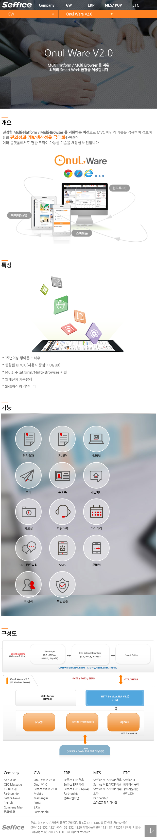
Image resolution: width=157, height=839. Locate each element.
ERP (91, 5)
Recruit (8, 803)
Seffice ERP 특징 (74, 785)
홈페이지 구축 (131, 785)
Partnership (11, 794)
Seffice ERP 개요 (74, 780)
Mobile (38, 794)
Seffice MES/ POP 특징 (107, 785)
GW (69, 5)
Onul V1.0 (40, 785)
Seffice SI (129, 780)
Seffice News (12, 798)
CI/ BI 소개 (10, 789)
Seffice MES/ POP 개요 (107, 780)
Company (46, 5)
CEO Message (13, 785)
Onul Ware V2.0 (79, 14)
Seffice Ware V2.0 (45, 789)
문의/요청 (9, 812)
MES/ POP (113, 5)
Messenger (41, 798)
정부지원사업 (71, 798)
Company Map (13, 807)
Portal (37, 803)
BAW (37, 807)
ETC (136, 5)
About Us (10, 780)
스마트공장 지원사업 (105, 803)
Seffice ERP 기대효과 (76, 789)
